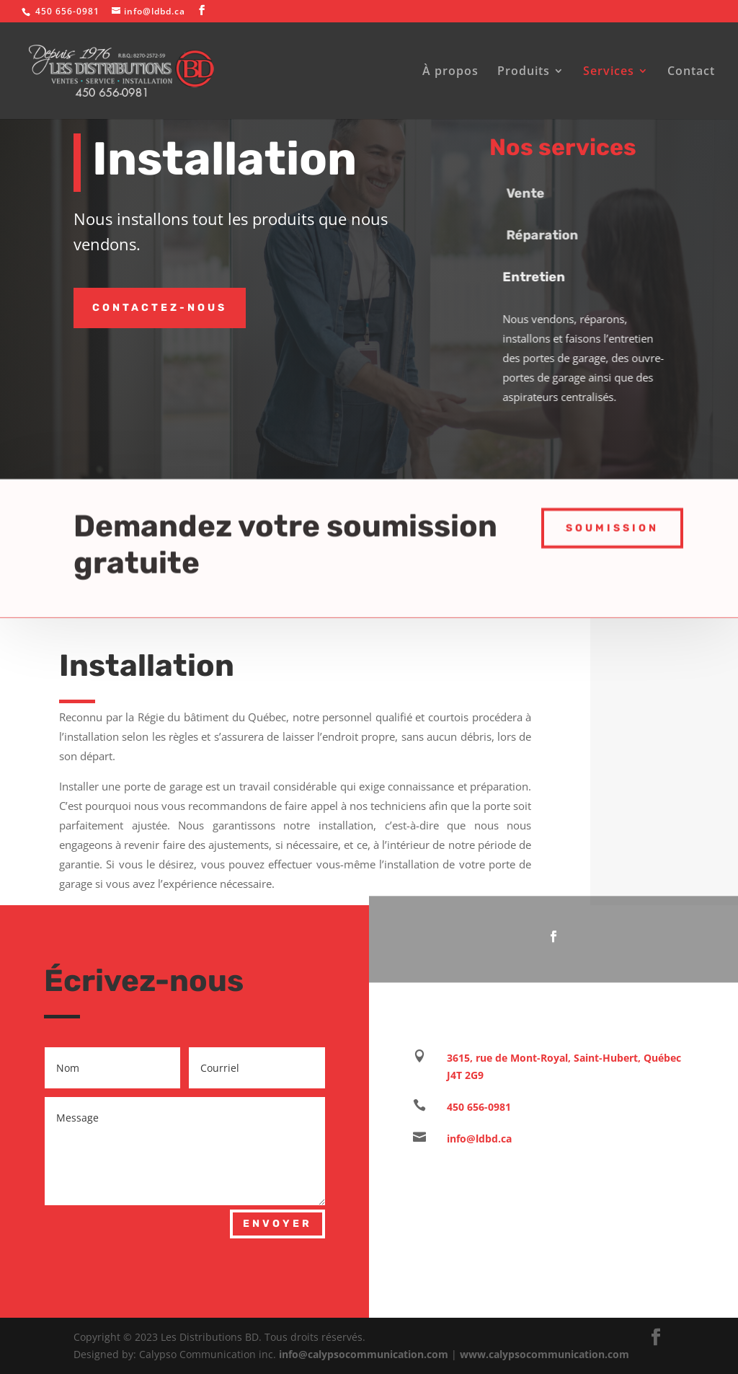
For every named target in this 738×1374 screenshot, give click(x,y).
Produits (523, 72)
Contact (691, 72)
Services (608, 72)
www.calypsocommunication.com (544, 1354)
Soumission (612, 522)
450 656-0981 (479, 1107)
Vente (539, 193)
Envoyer (277, 1223)
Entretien (544, 277)
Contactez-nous (159, 307)
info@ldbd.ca (479, 1138)
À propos (450, 72)
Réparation (556, 235)
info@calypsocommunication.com (363, 1354)
